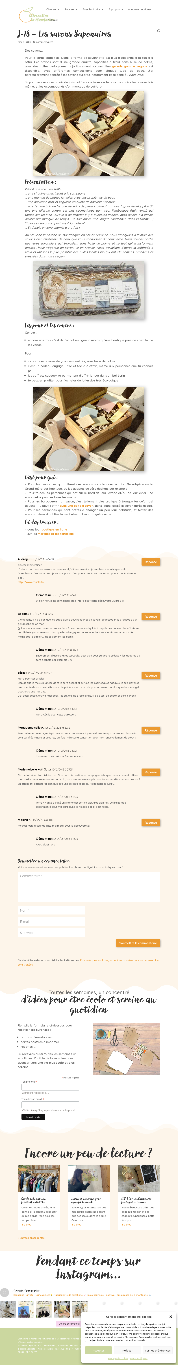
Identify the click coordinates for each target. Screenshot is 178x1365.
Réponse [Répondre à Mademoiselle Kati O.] (151, 772)
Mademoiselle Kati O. (32, 769)
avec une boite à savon (76, 505)
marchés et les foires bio (55, 533)
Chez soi (51, 9)
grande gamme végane (129, 66)
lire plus (26, 1224)
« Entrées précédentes (31, 1238)
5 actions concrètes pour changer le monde (86, 1200)
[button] (171, 1316)
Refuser (127, 1350)
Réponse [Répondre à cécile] (151, 675)
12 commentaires (43, 42)
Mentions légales (138, 1358)
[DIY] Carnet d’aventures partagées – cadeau (136, 1200)
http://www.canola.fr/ (31, 582)
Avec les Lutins (91, 9)
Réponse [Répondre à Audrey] (151, 562)
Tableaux (52, 20)
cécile (21, 673)
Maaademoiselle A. (31, 727)
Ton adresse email (32, 1099)
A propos (114, 9)
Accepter (98, 1350)
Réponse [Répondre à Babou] (151, 616)
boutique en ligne (54, 529)
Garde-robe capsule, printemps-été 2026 (33, 1200)
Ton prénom (29, 1081)
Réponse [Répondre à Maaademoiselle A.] (151, 730)
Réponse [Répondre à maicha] (151, 822)
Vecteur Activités (34, 1341)
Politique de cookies (118, 1358)
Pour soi (69, 9)
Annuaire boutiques (139, 9)
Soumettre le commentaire (138, 943)
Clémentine (44, 595)
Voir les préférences (158, 1350)
